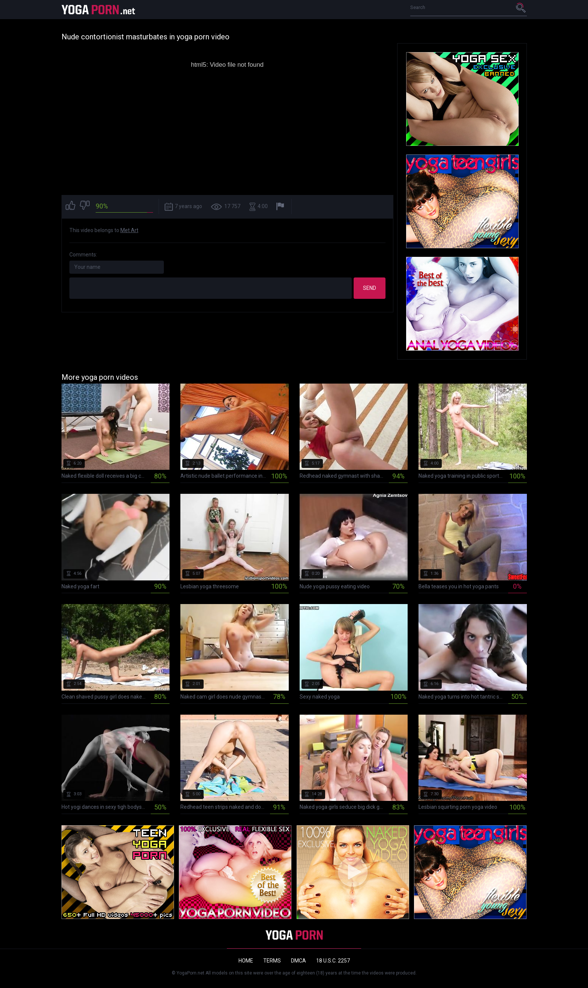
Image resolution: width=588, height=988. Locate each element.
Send (369, 288)
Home (245, 961)
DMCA (298, 961)
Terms (272, 961)
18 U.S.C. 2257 (333, 961)
